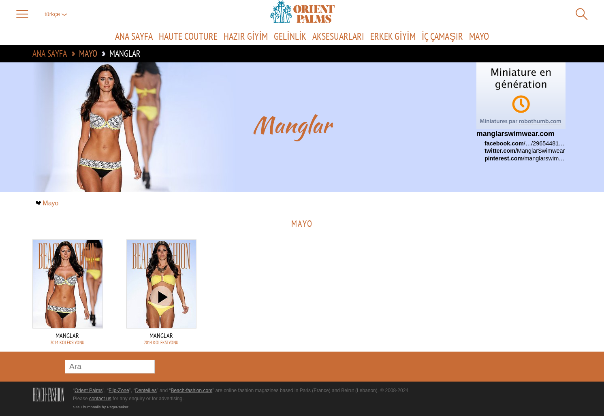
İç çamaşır (442, 36)
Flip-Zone (119, 390)
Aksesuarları (338, 36)
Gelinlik (290, 36)
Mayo (479, 36)
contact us (100, 398)
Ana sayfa (134, 36)
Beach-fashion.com (191, 390)
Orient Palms (88, 390)
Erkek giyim (392, 36)
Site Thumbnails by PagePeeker (100, 407)
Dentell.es (145, 390)
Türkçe (56, 14)
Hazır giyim (246, 36)
